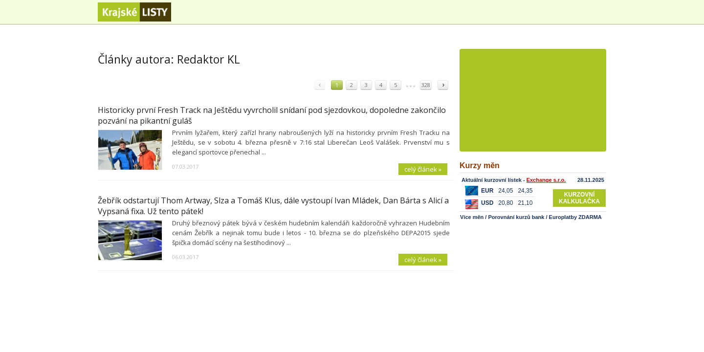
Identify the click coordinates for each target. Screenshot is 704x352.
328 (425, 84)
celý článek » (422, 169)
